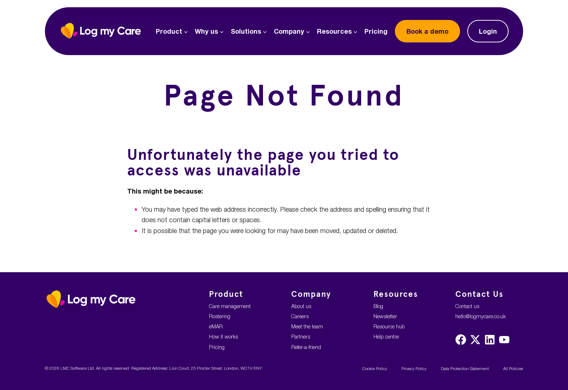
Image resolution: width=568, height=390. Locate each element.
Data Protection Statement (465, 368)
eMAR (216, 326)
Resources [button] (337, 31)
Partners (300, 336)
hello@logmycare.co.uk (480, 316)
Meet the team (307, 326)
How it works (223, 336)
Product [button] (172, 31)
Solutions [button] (249, 31)
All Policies (513, 368)
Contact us (467, 306)
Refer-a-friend (306, 347)
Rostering (219, 316)
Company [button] (292, 31)
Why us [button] (209, 31)
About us (301, 306)
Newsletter (385, 316)
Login (488, 31)
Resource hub (389, 326)
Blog (378, 306)
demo (427, 31)
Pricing (376, 31)
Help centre (386, 336)
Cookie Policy (374, 368)
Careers (300, 316)
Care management (230, 306)
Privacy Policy (413, 368)
